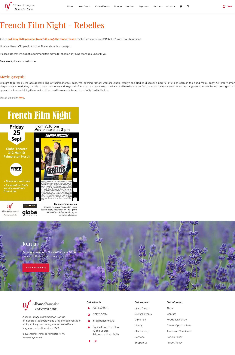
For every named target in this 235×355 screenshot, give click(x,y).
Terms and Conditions (179, 331)
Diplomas (143, 6)
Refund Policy (175, 336)
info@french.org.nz (103, 320)
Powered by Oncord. (32, 337)
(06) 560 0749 (101, 307)
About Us (170, 6)
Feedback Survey (177, 319)
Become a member (32, 265)
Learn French (84, 6)
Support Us (141, 342)
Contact (171, 313)
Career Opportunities (179, 325)
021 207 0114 (100, 314)
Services (157, 6)
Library (117, 6)
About (170, 308)
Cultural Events (102, 6)
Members (129, 6)
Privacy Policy (175, 342)
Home (70, 6)
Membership (142, 331)
